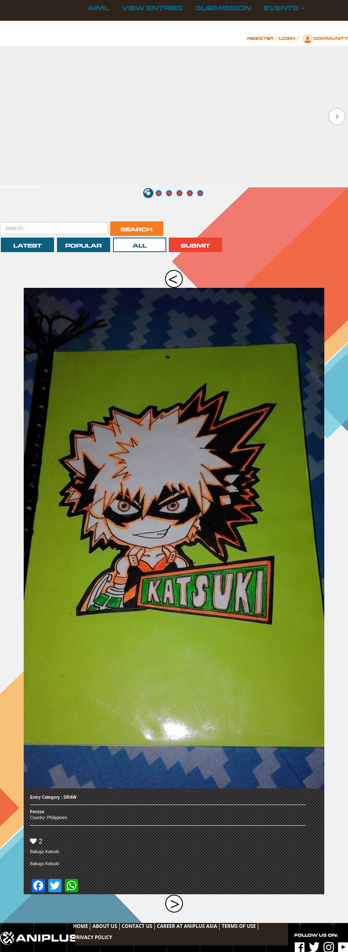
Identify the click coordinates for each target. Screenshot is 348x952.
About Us (104, 926)
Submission (223, 8)
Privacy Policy (92, 937)
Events (284, 8)
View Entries (152, 8)
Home (80, 926)
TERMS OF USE (239, 926)
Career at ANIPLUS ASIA (187, 926)
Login (287, 38)
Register (260, 38)
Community (330, 38)
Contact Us (137, 926)
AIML (98, 8)
